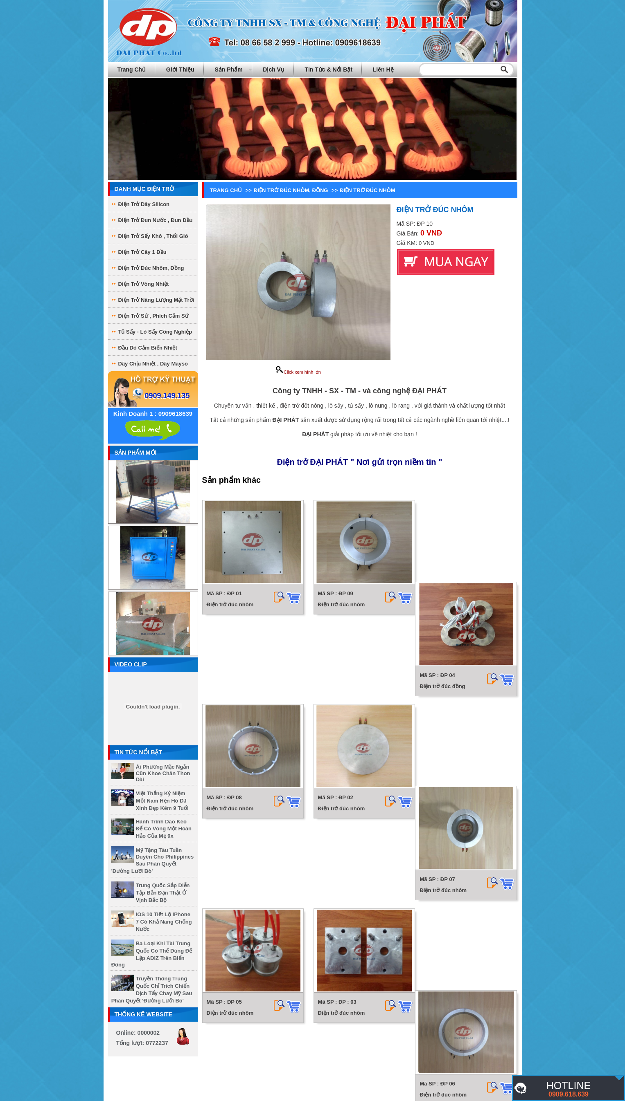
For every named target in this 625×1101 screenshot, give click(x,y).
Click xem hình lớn (298, 372)
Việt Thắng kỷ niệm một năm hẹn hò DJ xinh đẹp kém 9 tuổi (162, 800)
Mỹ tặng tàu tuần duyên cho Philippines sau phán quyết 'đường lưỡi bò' (152, 860)
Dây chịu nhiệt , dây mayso (153, 364)
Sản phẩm (229, 69)
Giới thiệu (180, 69)
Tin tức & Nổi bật (329, 69)
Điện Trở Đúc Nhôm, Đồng (151, 268)
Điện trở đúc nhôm (230, 604)
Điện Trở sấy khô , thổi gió (153, 236)
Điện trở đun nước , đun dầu (155, 220)
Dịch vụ (273, 69)
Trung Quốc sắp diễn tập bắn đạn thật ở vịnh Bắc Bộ (163, 892)
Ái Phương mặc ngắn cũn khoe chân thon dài (163, 773)
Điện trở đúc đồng (445, 604)
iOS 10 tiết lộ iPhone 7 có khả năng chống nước (164, 921)
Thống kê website (144, 1014)
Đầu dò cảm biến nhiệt (147, 348)
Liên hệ (383, 69)
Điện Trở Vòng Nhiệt (143, 284)
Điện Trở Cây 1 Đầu (142, 252)
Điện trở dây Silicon (144, 204)
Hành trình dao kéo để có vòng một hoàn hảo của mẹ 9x (164, 828)
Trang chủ (131, 69)
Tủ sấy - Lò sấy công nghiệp (155, 332)
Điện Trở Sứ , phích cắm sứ (153, 316)
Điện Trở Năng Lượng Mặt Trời (156, 300)
